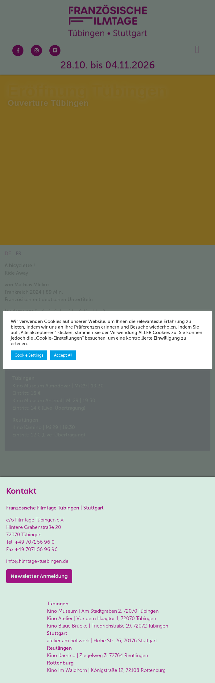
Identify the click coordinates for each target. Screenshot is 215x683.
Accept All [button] (63, 355)
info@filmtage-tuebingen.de (37, 561)
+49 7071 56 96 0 (35, 542)
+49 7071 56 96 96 (36, 549)
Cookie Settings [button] (28, 355)
